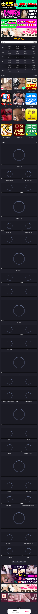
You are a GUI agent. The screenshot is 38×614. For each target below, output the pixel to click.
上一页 (17, 561)
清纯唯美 (17, 62)
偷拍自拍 (17, 55)
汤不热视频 (34, 69)
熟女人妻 (9, 53)
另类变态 (34, 57)
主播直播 (25, 53)
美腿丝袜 (9, 62)
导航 (3, 70)
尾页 (25, 561)
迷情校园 (9, 67)
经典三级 (17, 57)
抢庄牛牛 (34, 48)
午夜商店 (17, 69)
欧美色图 (25, 60)
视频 (3, 52)
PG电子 (9, 46)
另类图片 (34, 62)
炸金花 (17, 48)
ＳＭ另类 (34, 53)
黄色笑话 (25, 67)
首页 (13, 561)
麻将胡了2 (9, 48)
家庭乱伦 (17, 65)
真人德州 (17, 46)
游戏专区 (34, 46)
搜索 (35, 42)
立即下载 (27, 611)
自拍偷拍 (17, 51)
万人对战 (25, 46)
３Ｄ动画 (34, 51)
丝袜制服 (17, 53)
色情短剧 (17, 71)
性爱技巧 (34, 67)
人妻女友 (25, 65)
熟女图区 (25, 62)
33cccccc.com (19, 39)
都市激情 (9, 65)
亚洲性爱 (9, 55)
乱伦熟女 (25, 57)
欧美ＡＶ (25, 51)
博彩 (3, 47)
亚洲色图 (17, 60)
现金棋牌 (25, 48)
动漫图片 (34, 60)
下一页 (21, 561)
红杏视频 (9, 71)
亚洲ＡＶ (9, 51)
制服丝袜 (9, 57)
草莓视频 (25, 69)
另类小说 (17, 67)
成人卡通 (25, 55)
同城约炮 (9, 69)
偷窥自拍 (9, 60)
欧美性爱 (34, 55)
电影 (3, 56)
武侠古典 (34, 65)
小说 (3, 66)
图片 (3, 61)
